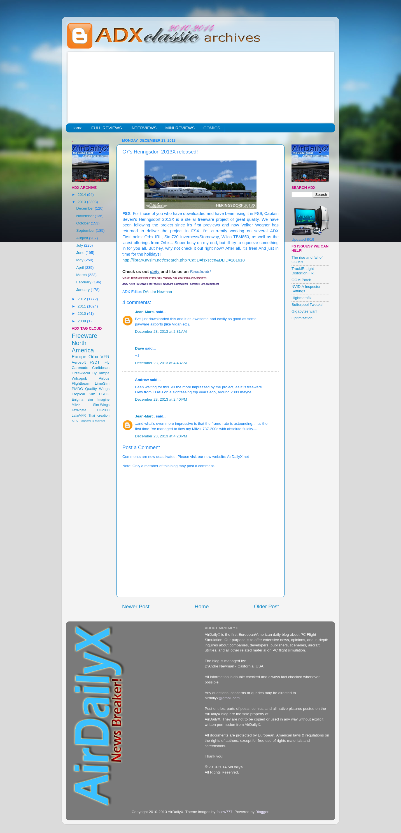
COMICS (211, 127)
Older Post (266, 606)
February (84, 282)
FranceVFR (86, 421)
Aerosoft (79, 362)
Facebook (199, 271)
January (83, 290)
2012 (82, 299)
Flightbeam (81, 383)
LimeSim (102, 383)
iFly (106, 362)
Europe (79, 356)
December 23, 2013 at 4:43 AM (161, 363)
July (80, 245)
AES (75, 421)
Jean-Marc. (145, 312)
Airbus (104, 378)
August (82, 238)
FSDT (95, 362)
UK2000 (103, 410)
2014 (82, 194)
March (82, 275)
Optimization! (303, 318)
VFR (105, 356)
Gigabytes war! (304, 311)
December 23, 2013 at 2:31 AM (161, 331)
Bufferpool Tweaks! (307, 304)
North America (83, 346)
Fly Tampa (100, 373)
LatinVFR (79, 415)
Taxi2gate (79, 410)
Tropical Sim (83, 394)
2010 (82, 313)
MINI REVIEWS (180, 127)
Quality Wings (97, 389)
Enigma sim (82, 399)
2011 (82, 306)
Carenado (80, 368)
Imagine (103, 399)
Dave (139, 348)
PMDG (77, 389)
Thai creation (98, 415)
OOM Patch (301, 280)
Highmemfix (301, 298)
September (86, 230)
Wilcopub (79, 378)
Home (77, 127)
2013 (82, 202)
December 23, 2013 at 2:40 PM (161, 399)
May (80, 260)
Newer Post (136, 606)
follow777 (224, 812)
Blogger (261, 812)
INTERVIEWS (143, 127)
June (80, 253)
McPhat (100, 421)
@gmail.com (229, 698)
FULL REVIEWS (106, 127)
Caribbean (100, 368)
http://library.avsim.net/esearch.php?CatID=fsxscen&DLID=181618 (183, 260)
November (85, 216)
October (83, 223)
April (80, 267)
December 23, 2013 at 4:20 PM (161, 436)
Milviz (76, 405)
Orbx (93, 356)
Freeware (84, 335)
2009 (82, 321)
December (85, 208)
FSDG (104, 394)
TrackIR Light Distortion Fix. (303, 271)
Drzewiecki (81, 373)
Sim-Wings (101, 405)
